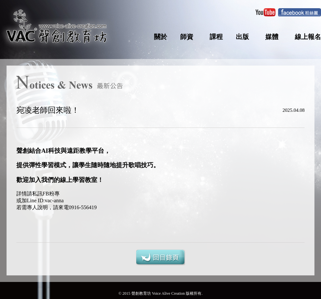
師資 (186, 36)
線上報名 (308, 36)
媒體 (271, 36)
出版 (242, 36)
